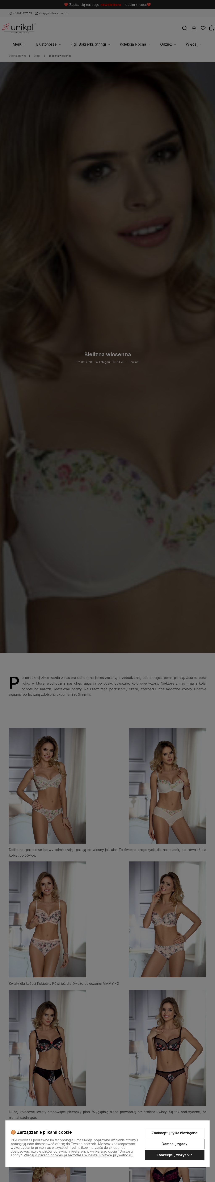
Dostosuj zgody (174, 1144)
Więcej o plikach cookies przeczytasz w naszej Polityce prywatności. (78, 1155)
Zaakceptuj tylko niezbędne (174, 1133)
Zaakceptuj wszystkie (174, 1155)
